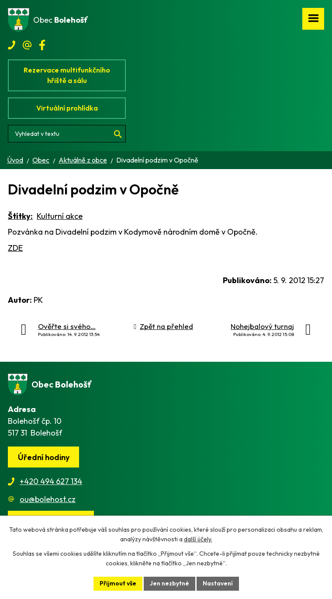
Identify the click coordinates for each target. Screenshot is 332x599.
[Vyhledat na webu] (67, 133)
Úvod (15, 160)
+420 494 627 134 (51, 481)
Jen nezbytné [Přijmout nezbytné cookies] (169, 583)
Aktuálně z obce (83, 160)
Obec (40, 160)
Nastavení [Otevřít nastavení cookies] (218, 583)
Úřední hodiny (43, 457)
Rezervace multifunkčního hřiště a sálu (67, 75)
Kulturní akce (60, 216)
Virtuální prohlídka (67, 108)
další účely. (198, 540)
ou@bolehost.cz (48, 499)
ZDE (15, 248)
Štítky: (20, 216)
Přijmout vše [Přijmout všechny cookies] (118, 583)
